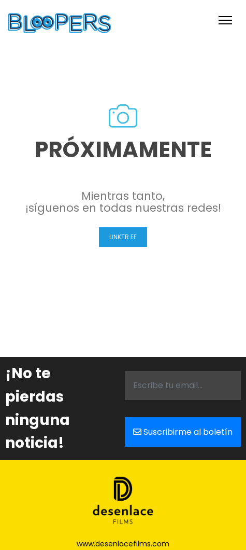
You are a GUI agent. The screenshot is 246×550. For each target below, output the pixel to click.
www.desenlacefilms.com (123, 544)
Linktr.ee (123, 236)
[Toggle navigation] (225, 20)
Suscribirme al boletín (183, 431)
